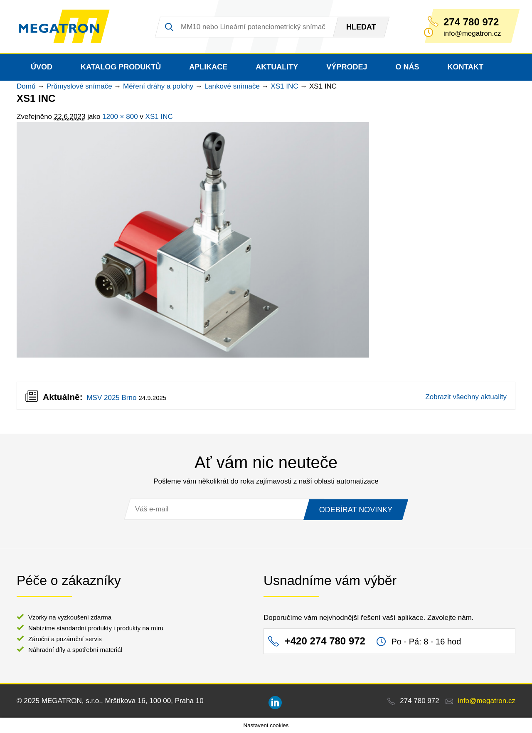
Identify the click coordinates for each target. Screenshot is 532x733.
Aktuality (277, 67)
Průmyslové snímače (79, 86)
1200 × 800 (120, 117)
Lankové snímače (232, 86)
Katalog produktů (121, 67)
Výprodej (346, 67)
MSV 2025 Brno (111, 398)
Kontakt (465, 67)
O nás (407, 67)
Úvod (41, 67)
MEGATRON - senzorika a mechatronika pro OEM (64, 26)
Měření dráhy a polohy (158, 86)
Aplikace (208, 67)
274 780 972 (471, 22)
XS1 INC (284, 86)
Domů (26, 86)
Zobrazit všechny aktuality (466, 397)
